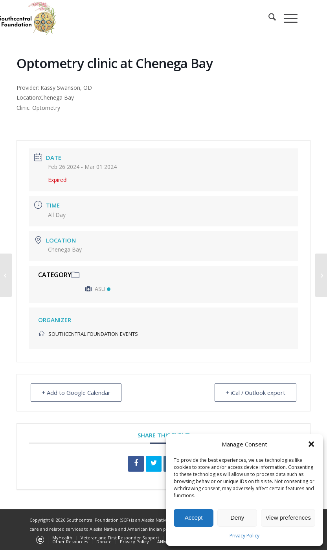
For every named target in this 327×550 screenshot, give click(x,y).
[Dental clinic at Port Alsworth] (6, 275)
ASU (97, 289)
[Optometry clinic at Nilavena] (321, 275)
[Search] (268, 18)
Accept (194, 517)
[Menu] (287, 18)
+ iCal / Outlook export (254, 392)
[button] (311, 444)
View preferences (288, 517)
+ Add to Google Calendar (77, 392)
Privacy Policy (244, 535)
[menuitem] (268, 18)
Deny (237, 517)
